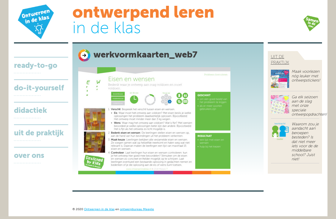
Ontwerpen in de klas (99, 209)
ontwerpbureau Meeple (137, 209)
